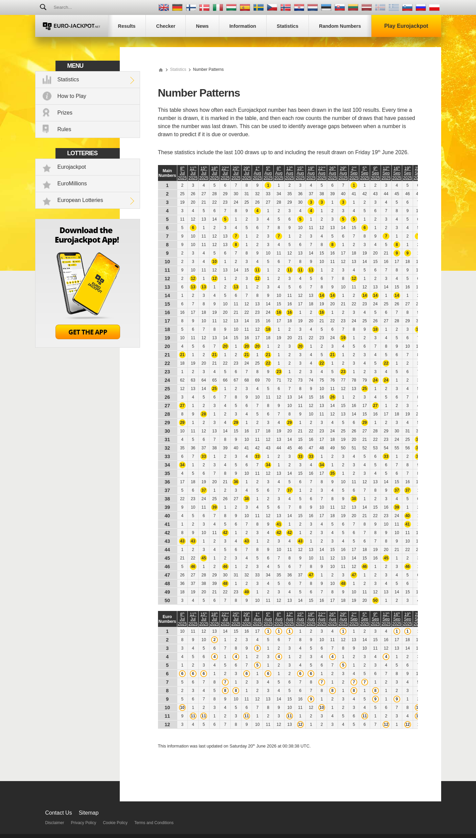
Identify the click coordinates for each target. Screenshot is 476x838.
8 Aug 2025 (279, 173)
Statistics (68, 79)
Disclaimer (54, 822)
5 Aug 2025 (268, 173)
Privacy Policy (83, 822)
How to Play (72, 96)
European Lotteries (80, 200)
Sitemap (89, 813)
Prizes (65, 113)
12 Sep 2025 (386, 173)
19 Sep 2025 (407, 173)
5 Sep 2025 (364, 173)
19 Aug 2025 (311, 173)
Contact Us (58, 813)
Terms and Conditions (154, 822)
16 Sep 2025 (397, 173)
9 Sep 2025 (375, 173)
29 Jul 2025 (246, 173)
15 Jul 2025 (203, 173)
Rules (64, 129)
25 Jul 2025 (236, 173)
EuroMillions (72, 183)
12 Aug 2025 (289, 173)
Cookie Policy (115, 822)
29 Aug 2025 (343, 173)
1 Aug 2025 (257, 173)
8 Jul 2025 (182, 173)
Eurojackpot (72, 167)
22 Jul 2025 (225, 173)
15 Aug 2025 (300, 173)
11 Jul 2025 (193, 173)
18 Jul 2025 (214, 173)
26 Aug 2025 (332, 173)
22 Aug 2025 (321, 173)
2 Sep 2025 (354, 173)
